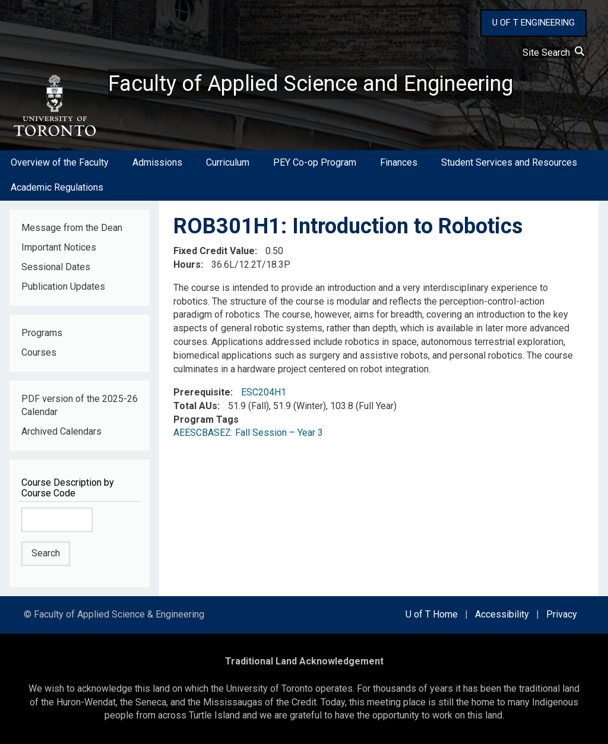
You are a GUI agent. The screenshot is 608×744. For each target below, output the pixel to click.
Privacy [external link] (561, 614)
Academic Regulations (57, 187)
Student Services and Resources (509, 162)
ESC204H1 (263, 392)
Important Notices (58, 247)
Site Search (553, 52)
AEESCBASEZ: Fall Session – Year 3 (248, 432)
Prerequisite (201, 392)
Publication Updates (63, 286)
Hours (187, 264)
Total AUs (195, 405)
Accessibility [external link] (502, 614)
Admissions (157, 162)
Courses (38, 352)
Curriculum (227, 162)
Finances (398, 162)
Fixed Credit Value (214, 251)
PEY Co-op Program (314, 162)
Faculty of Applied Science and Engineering (310, 83)
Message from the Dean (71, 227)
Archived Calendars (61, 431)
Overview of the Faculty (60, 162)
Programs (41, 332)
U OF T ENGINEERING (533, 22)
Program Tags (206, 419)
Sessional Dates (55, 267)
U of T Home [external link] (432, 614)
